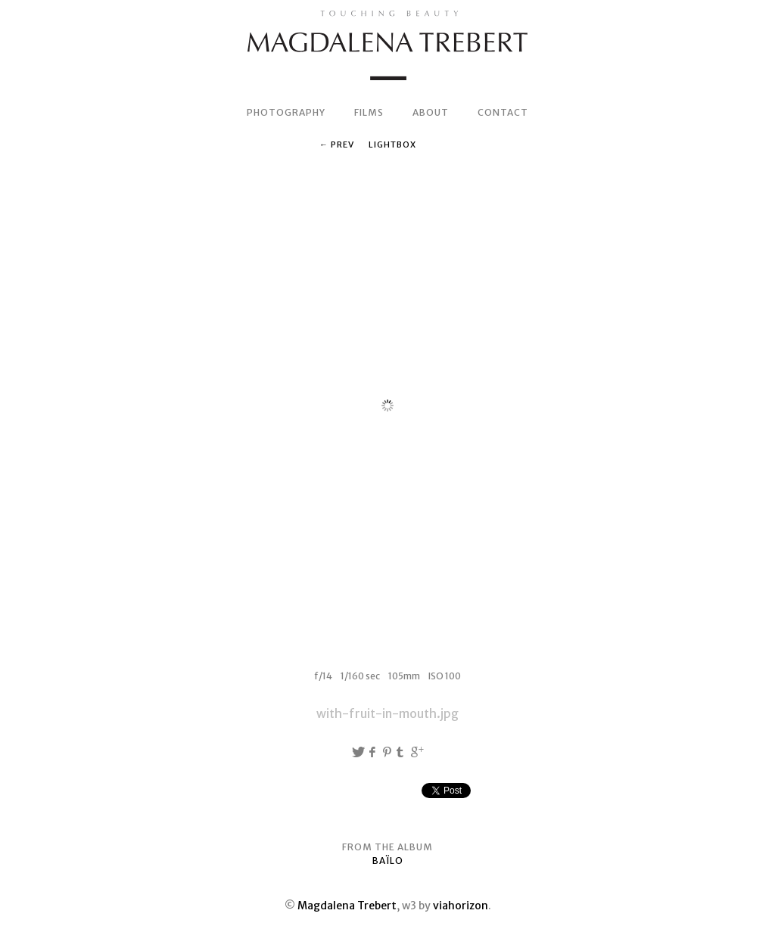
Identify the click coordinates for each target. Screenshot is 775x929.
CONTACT (503, 112)
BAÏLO (387, 860)
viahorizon (460, 905)
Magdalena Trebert (347, 905)
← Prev (336, 144)
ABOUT (430, 112)
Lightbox (392, 144)
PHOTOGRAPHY (286, 112)
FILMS (369, 112)
